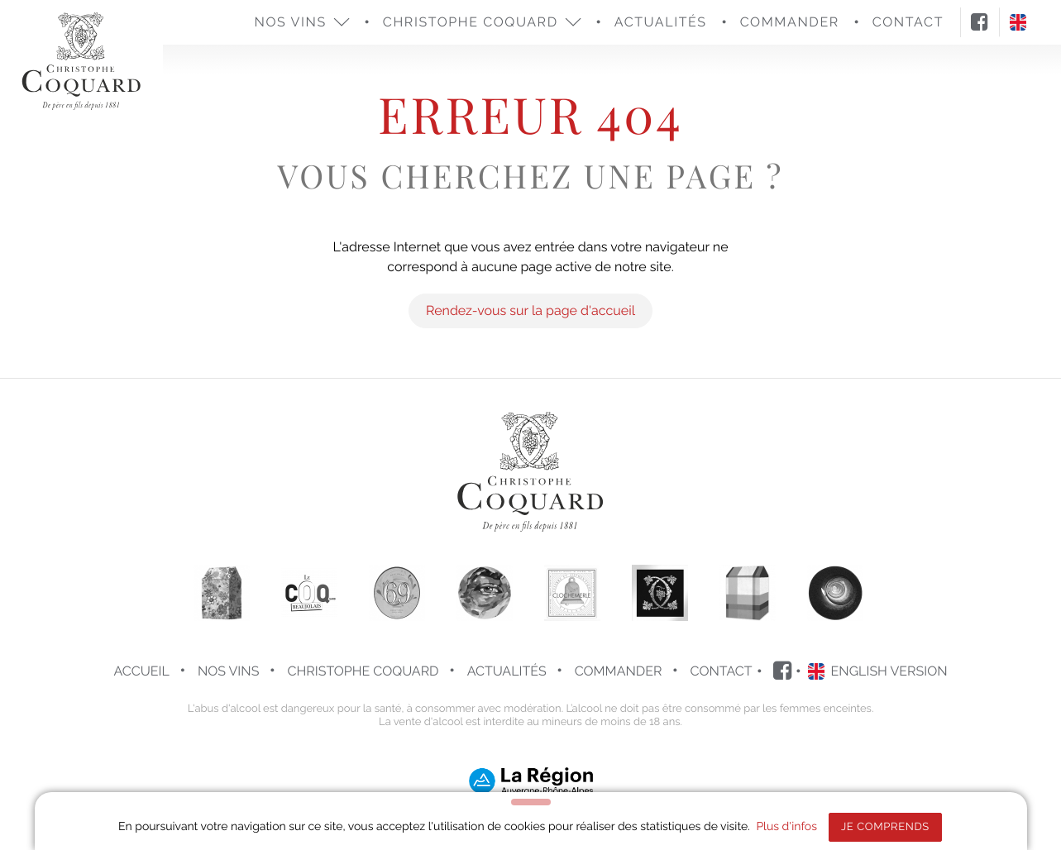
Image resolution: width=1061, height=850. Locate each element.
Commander (618, 671)
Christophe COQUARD (363, 671)
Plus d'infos (786, 826)
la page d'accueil (583, 310)
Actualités (660, 22)
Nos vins (229, 671)
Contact (722, 671)
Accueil (141, 671)
